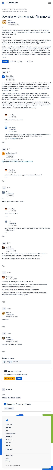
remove (18, 397)
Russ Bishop (10, 76)
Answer (5, 61)
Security (8, 461)
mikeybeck (15, 138)
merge (13, 397)
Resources (8, 442)
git (8, 397)
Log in (4, 362)
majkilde (8, 247)
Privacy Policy (9, 455)
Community (13, 2)
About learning (9, 440)
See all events (9, 408)
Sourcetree (17, 9)
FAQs (7, 431)
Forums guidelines (10, 433)
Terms (7, 458)
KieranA (8, 337)
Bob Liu (10, 20)
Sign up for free (9, 378)
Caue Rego (12, 115)
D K (7, 192)
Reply (3, 142)
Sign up (10, 362)
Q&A (11, 9)
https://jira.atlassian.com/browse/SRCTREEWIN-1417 (17, 161)
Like (6, 122)
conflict (4, 397)
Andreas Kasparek (11, 153)
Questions (24, 9)
